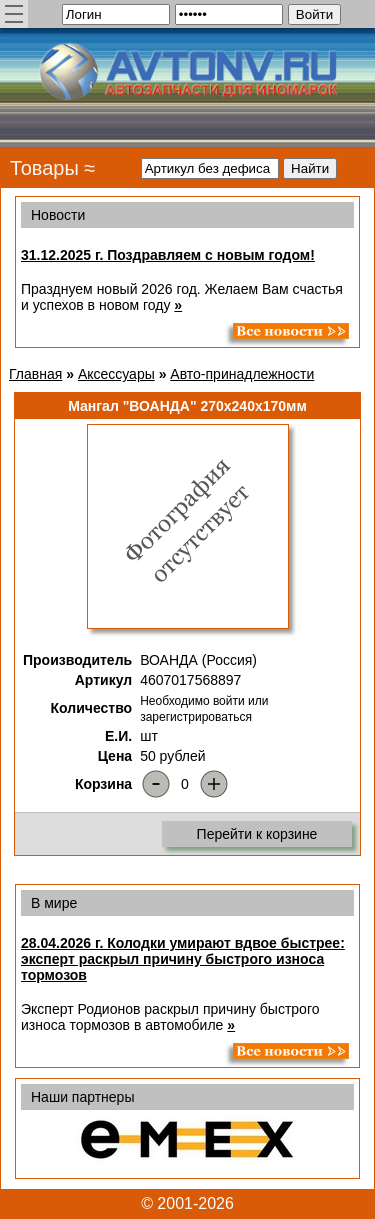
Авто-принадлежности (242, 374)
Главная (35, 374)
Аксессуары (116, 374)
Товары (44, 168)
